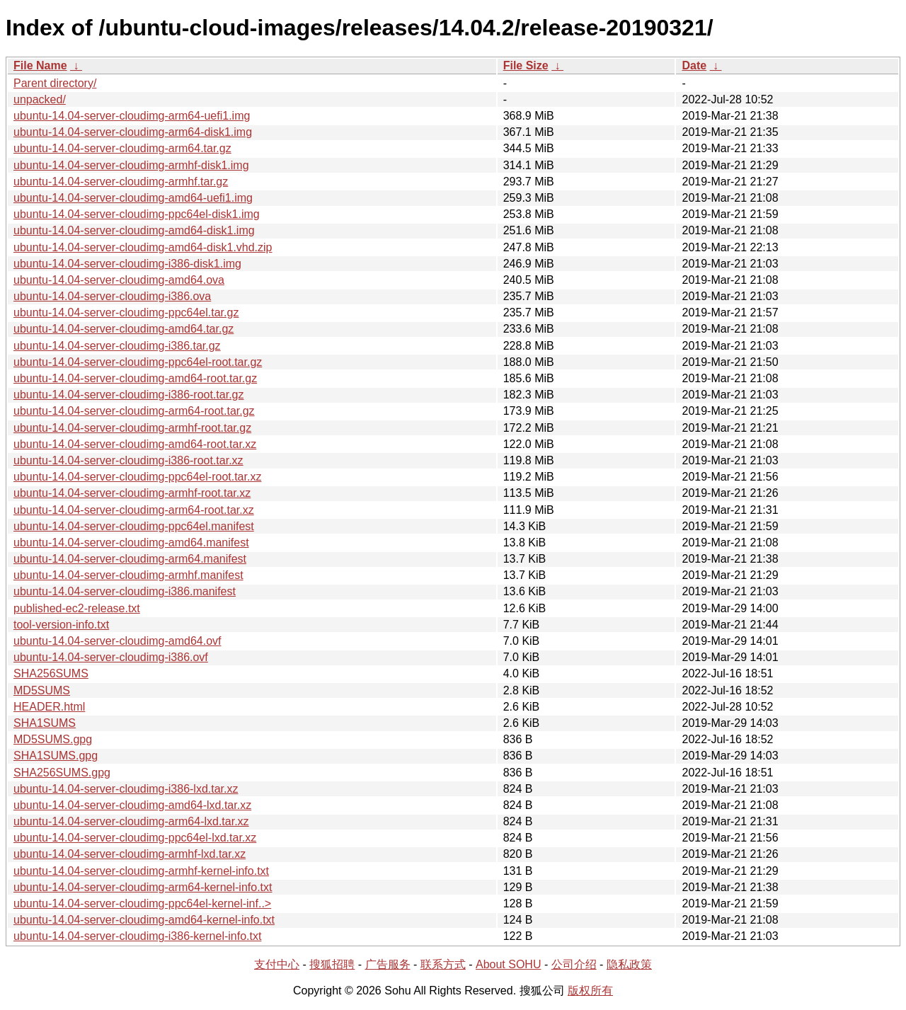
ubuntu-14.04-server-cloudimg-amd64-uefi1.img (133, 198)
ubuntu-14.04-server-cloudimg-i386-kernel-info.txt (137, 936)
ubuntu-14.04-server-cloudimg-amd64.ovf (117, 641)
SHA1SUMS (44, 723)
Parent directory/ (54, 83)
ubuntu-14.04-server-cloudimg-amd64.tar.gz (123, 329)
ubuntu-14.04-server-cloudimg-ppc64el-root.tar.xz (137, 477)
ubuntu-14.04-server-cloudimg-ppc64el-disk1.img (136, 214)
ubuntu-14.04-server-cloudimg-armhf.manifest (128, 575)
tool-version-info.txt (61, 625)
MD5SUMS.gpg (52, 739)
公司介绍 (574, 964)
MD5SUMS (41, 690)
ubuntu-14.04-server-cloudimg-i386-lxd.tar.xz (125, 789)
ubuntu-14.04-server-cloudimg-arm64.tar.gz (122, 148)
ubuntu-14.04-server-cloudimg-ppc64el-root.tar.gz (137, 362)
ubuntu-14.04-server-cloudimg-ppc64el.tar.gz (126, 312)
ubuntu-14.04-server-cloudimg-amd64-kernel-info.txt (144, 920)
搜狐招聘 (332, 964)
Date (694, 65)
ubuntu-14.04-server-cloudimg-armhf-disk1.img (131, 165)
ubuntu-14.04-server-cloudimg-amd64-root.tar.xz (134, 444)
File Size (526, 65)
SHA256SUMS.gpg (61, 773)
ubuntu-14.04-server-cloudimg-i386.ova (112, 296)
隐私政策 (629, 964)
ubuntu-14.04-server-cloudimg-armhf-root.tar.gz (132, 428)
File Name (40, 65)
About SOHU (508, 964)
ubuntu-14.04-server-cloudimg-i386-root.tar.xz (128, 460)
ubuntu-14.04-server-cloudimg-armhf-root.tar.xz (132, 493)
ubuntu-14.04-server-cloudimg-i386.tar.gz (117, 346)
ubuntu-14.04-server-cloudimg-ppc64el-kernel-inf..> (142, 903)
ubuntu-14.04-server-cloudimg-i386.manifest (124, 591)
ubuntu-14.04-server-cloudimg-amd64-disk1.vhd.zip (143, 247)
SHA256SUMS (50, 673)
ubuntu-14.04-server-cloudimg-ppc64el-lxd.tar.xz (134, 838)
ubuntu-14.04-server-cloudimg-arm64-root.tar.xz (133, 510)
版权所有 (590, 991)
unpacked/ (39, 99)
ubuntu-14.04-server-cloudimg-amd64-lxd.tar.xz (132, 805)
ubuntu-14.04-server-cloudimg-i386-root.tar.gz (128, 395)
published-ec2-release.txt (76, 608)
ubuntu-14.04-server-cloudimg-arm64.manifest (129, 559)
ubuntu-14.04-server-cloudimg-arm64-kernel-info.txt (143, 887)
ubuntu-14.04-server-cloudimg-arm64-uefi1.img (131, 116)
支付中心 (276, 964)
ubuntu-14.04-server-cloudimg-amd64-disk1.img (134, 230)
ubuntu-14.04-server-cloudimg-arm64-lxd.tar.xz (131, 821)
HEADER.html (49, 707)
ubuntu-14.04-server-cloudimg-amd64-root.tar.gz (135, 378)
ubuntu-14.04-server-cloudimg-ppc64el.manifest (133, 526)
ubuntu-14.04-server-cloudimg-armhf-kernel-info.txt (141, 871)
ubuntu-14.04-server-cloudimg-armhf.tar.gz (120, 182)
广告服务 (388, 964)
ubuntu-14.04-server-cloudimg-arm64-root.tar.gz (134, 411)
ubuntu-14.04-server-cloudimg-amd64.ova (118, 280)
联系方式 (443, 964)
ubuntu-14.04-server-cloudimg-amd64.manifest (131, 542)
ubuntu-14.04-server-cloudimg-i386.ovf (110, 657)
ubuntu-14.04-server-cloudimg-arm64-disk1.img (132, 132)
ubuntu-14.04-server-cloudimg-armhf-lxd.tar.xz (129, 854)
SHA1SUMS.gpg (55, 756)
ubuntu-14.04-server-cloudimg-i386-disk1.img (127, 264)
